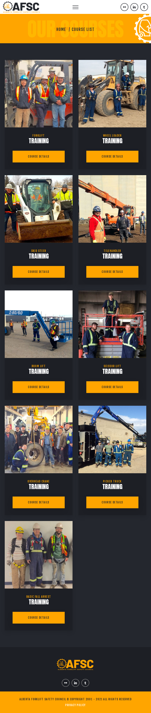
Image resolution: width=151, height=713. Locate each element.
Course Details (38, 156)
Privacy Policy (75, 705)
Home (61, 29)
